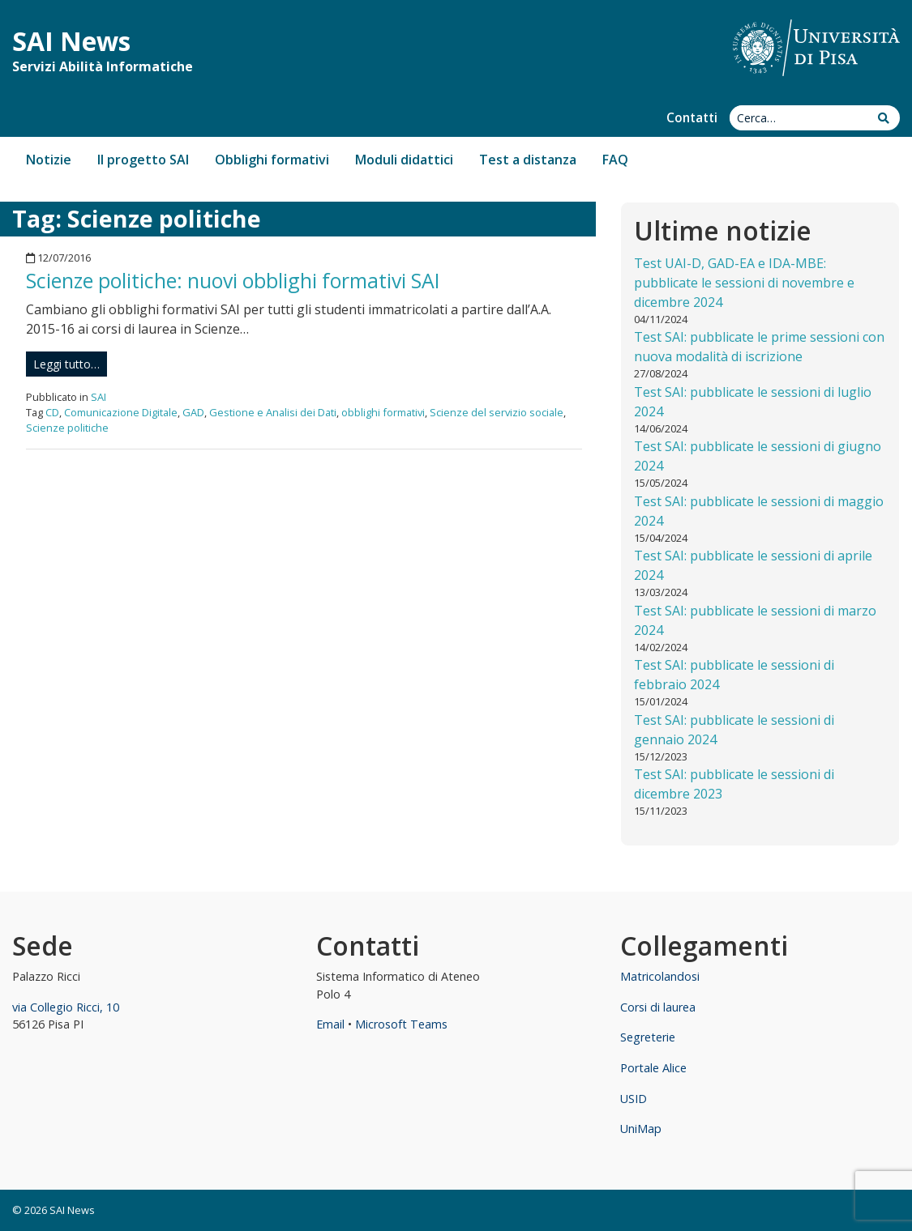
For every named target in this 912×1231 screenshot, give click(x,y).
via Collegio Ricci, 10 (65, 1007)
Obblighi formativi (272, 159)
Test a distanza (527, 159)
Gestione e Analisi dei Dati (272, 412)
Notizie (48, 159)
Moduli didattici (404, 159)
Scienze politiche (67, 427)
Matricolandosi (660, 976)
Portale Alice (653, 1068)
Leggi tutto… (66, 364)
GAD (193, 412)
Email (330, 1024)
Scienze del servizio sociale (496, 412)
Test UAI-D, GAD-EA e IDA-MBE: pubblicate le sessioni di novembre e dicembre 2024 (744, 282)
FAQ (615, 159)
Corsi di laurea (658, 1007)
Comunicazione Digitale (121, 412)
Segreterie (647, 1037)
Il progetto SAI (143, 159)
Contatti (691, 117)
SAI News (71, 40)
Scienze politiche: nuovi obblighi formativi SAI (233, 280)
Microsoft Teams (401, 1024)
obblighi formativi (383, 412)
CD (52, 412)
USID (633, 1098)
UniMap (641, 1128)
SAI (98, 397)
